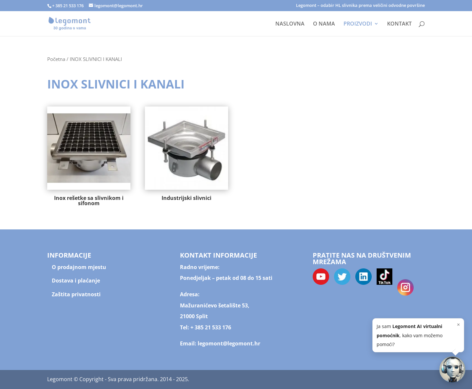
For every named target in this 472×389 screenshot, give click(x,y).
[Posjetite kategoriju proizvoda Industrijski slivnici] (186, 155)
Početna (56, 59)
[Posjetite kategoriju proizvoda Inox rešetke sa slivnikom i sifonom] (88, 157)
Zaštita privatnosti (76, 294)
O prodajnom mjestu (79, 267)
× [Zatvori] (458, 324)
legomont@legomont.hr (228, 343)
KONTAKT (399, 24)
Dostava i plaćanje (76, 280)
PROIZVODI (358, 24)
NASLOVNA (290, 24)
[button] (452, 369)
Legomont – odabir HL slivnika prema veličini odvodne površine (360, 5)
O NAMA (324, 24)
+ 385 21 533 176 (210, 327)
